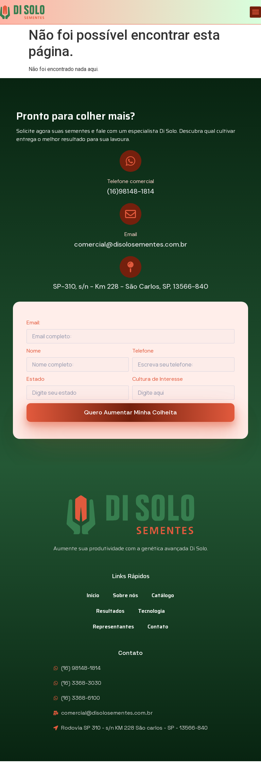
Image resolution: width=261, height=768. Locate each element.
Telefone (143, 350)
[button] (255, 12)
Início (93, 595)
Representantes (113, 626)
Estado (36, 378)
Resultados (110, 611)
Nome (34, 350)
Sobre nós (125, 595)
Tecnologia (151, 611)
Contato (157, 626)
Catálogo (163, 595)
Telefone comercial (130, 181)
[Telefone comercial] (130, 161)
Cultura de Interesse (157, 378)
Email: (33, 322)
